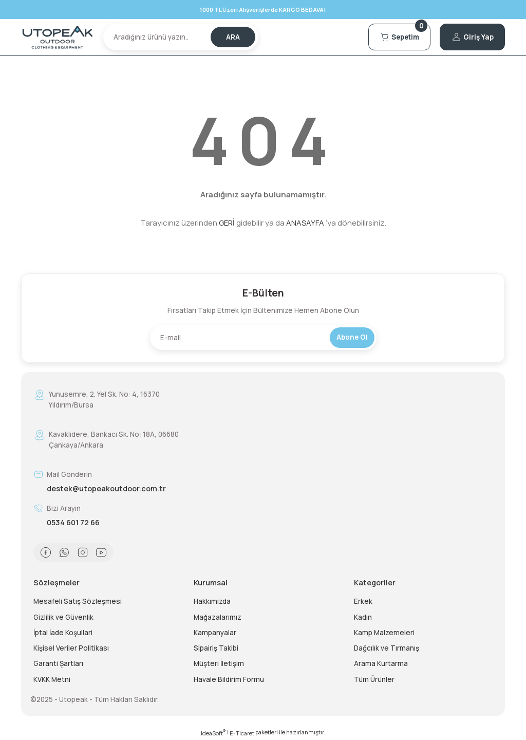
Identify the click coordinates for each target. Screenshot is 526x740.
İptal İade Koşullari (62, 632)
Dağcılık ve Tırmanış (386, 648)
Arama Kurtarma (381, 663)
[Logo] (57, 37)
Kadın (363, 617)
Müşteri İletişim (219, 663)
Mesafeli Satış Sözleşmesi (77, 601)
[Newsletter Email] (263, 337)
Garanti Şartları (58, 663)
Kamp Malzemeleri (384, 632)
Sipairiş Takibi (216, 648)
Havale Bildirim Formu (229, 679)
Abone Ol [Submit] (352, 337)
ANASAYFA (305, 222)
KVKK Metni (51, 679)
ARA (233, 37)
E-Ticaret (242, 733)
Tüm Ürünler (374, 679)
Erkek (363, 601)
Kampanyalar (215, 632)
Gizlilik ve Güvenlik (63, 617)
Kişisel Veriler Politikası (71, 648)
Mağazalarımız (217, 617)
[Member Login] (472, 37)
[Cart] (399, 37)
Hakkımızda (212, 601)
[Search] (180, 37)
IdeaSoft (213, 733)
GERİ (227, 222)
